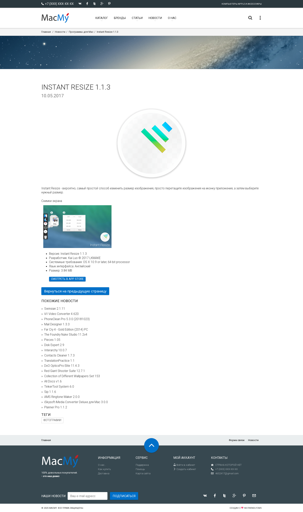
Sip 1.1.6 (50, 392)
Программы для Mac (81, 31)
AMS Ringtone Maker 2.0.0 (62, 397)
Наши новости (53, 496)
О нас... (102, 464)
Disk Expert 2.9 (54, 345)
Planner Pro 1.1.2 (55, 407)
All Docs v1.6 (53, 381)
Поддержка (142, 464)
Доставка (103, 473)
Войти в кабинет (184, 464)
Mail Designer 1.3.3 (57, 324)
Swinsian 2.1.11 (54, 308)
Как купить (104, 469)
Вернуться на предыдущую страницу (75, 291)
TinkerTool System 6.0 (59, 386)
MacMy (53, 508)
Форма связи (236, 440)
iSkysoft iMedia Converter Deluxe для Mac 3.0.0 (76, 402)
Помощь (140, 469)
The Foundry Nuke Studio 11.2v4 (65, 334)
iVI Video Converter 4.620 (61, 314)
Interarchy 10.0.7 (55, 350)
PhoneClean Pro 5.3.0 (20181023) (67, 319)
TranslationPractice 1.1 (59, 360)
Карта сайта (143, 473)
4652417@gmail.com (227, 473)
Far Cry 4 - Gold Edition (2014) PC (66, 329)
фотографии (52, 420)
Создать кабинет (184, 469)
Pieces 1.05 (52, 340)
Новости (60, 31)
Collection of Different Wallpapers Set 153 (72, 376)
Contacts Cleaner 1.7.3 (59, 355)
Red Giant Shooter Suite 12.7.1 (64, 371)
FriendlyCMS (254, 508)
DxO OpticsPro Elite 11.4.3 (61, 366)
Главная (46, 31)
